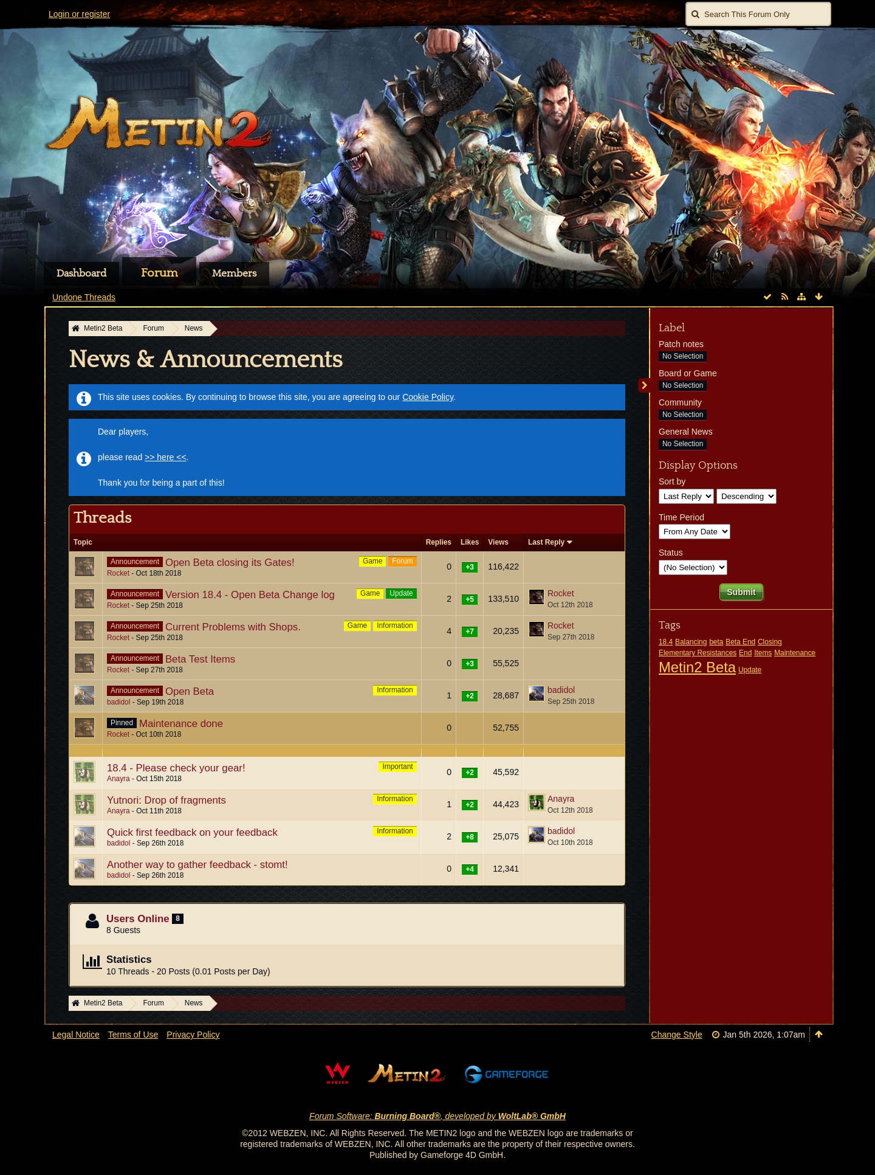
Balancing (691, 642)
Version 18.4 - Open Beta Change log (250, 595)
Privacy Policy (192, 1034)
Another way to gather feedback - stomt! (197, 864)
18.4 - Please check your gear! (176, 768)
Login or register (79, 14)
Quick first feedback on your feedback (192, 832)
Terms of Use (133, 1034)
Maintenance (794, 653)
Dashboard (81, 273)
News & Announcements (206, 360)
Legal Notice (76, 1034)
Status (671, 552)
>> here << (166, 457)
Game (372, 561)
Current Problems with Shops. (233, 627)
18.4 (666, 642)
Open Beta (189, 691)
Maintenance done (181, 723)
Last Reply (546, 542)
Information (395, 625)
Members (234, 273)
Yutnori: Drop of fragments (166, 800)
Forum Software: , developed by (437, 1116)
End (745, 653)
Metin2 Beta (697, 667)
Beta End (740, 642)
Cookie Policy (427, 397)
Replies (438, 542)
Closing (770, 642)
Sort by (672, 481)
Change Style (676, 1034)
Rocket (118, 573)
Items (763, 653)
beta (716, 642)
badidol (118, 702)
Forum (159, 273)
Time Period (681, 517)
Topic (83, 542)
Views (498, 542)
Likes (470, 542)
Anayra (118, 778)
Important (397, 766)
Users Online (138, 919)
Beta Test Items (200, 659)
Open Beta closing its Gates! (230, 562)
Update (401, 593)
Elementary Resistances (697, 653)
